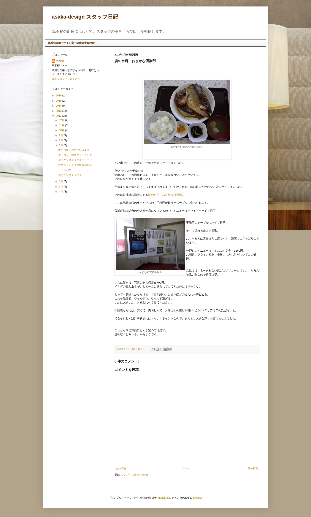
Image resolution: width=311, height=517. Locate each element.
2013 (59, 110)
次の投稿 (121, 468)
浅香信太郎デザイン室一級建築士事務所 (71, 42)
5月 (61, 186)
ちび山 (60, 61)
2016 (59, 95)
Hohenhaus (164, 497)
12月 (62, 120)
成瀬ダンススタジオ (70, 175)
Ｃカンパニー (66, 170)
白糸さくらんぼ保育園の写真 (75, 165)
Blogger (197, 497)
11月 (62, 125)
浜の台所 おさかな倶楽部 (165, 194)
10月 (62, 130)
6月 (61, 181)
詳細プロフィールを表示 (66, 78)
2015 (59, 100)
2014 (59, 105)
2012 (59, 115)
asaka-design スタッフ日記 (85, 17)
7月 (61, 145)
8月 (61, 140)
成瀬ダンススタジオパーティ (75, 160)
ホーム (187, 468)
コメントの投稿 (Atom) (134, 474)
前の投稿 (253, 468)
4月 (61, 191)
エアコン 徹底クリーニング (75, 154)
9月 (61, 135)
